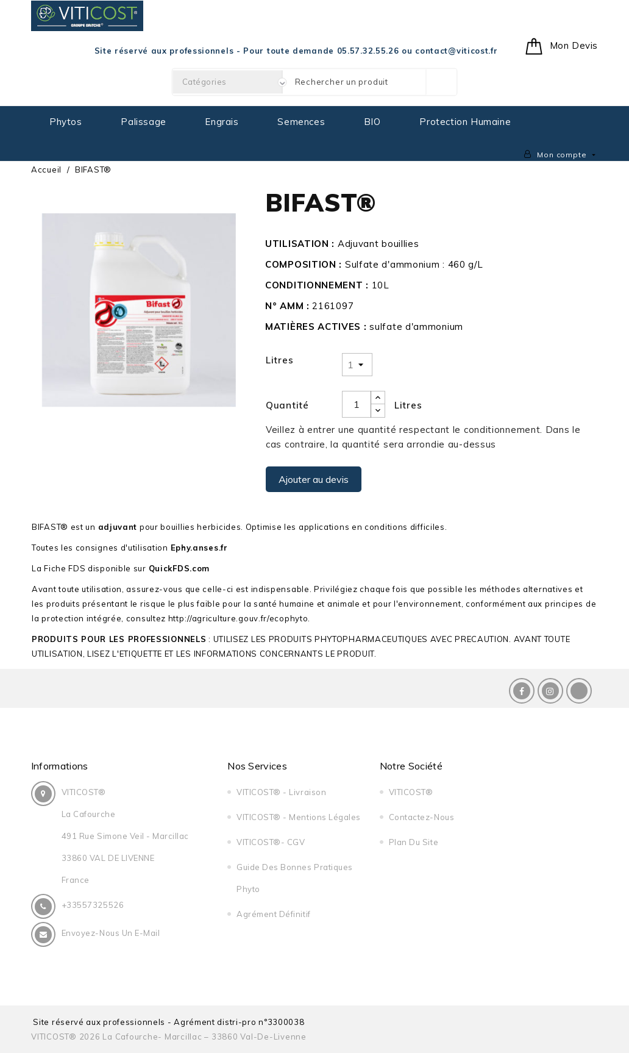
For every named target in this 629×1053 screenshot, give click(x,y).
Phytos (65, 121)
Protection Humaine (465, 121)
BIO (372, 121)
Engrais (221, 121)
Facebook (521, 690)
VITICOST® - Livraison (278, 792)
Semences (301, 121)
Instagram (550, 690)
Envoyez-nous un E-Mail (111, 933)
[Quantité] (356, 404)
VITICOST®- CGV (267, 842)
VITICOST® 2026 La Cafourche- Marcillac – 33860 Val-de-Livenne (169, 1036)
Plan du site (410, 842)
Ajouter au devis (314, 479)
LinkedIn (579, 690)
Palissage (143, 121)
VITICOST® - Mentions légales (295, 817)
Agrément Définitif (270, 914)
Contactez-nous (417, 817)
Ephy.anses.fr (199, 547)
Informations (59, 766)
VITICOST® (407, 792)
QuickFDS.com (179, 568)
